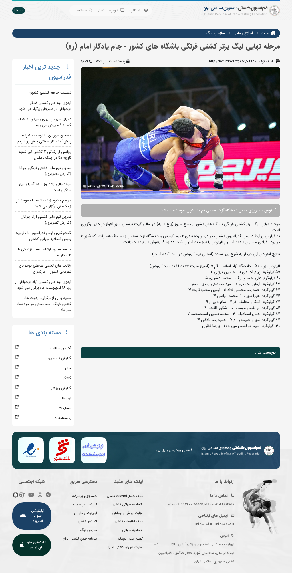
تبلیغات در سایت (85, 504)
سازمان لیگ (88, 530)
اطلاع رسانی (243, 33)
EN (18, 10)
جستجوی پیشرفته (84, 496)
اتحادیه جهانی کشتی (128, 504)
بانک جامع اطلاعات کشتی (125, 496)
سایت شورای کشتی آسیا (125, 547)
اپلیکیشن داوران (85, 513)
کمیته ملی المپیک (130, 538)
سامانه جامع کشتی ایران (80, 538)
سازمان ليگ (215, 33)
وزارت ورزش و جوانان (127, 513)
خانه (265, 33)
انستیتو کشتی (87, 521)
